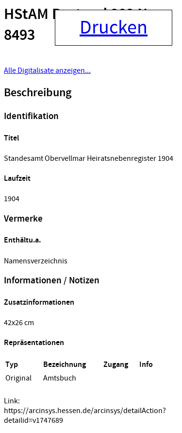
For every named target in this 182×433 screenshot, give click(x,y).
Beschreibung (37, 93)
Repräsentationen (34, 343)
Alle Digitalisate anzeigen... (47, 70)
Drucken (114, 27)
